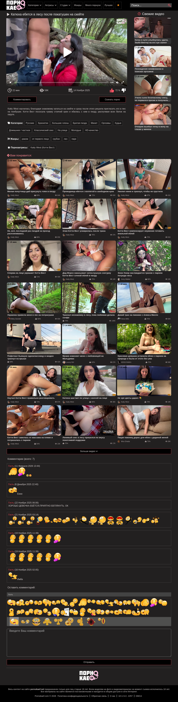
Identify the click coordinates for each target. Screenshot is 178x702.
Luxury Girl (68, 362)
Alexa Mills (123, 318)
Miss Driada (124, 441)
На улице (62, 130)
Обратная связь (99, 696)
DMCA (139, 696)
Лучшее (108, 5)
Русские (30, 123)
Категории (33, 5)
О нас (112, 696)
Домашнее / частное (19, 130)
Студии (64, 5)
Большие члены (60, 123)
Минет (94, 123)
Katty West (13, 195)
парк (74, 139)
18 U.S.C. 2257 (125, 696)
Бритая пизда (80, 123)
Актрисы (49, 5)
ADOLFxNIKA (124, 362)
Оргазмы (106, 123)
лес (65, 139)
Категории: (17, 123)
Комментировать (22, 99)
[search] (169, 5)
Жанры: (14, 139)
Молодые (76, 130)
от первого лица (40, 139)
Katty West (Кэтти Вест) (43, 147)
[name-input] (89, 594)
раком (25, 139)
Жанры (77, 5)
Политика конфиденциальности (73, 696)
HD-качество (91, 130)
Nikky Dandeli (14, 318)
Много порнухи (93, 5)
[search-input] (151, 5)
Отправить (88, 662)
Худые (118, 123)
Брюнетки (43, 123)
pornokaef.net (37, 689)
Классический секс (44, 130)
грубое (56, 139)
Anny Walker (124, 279)
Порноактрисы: (19, 147)
